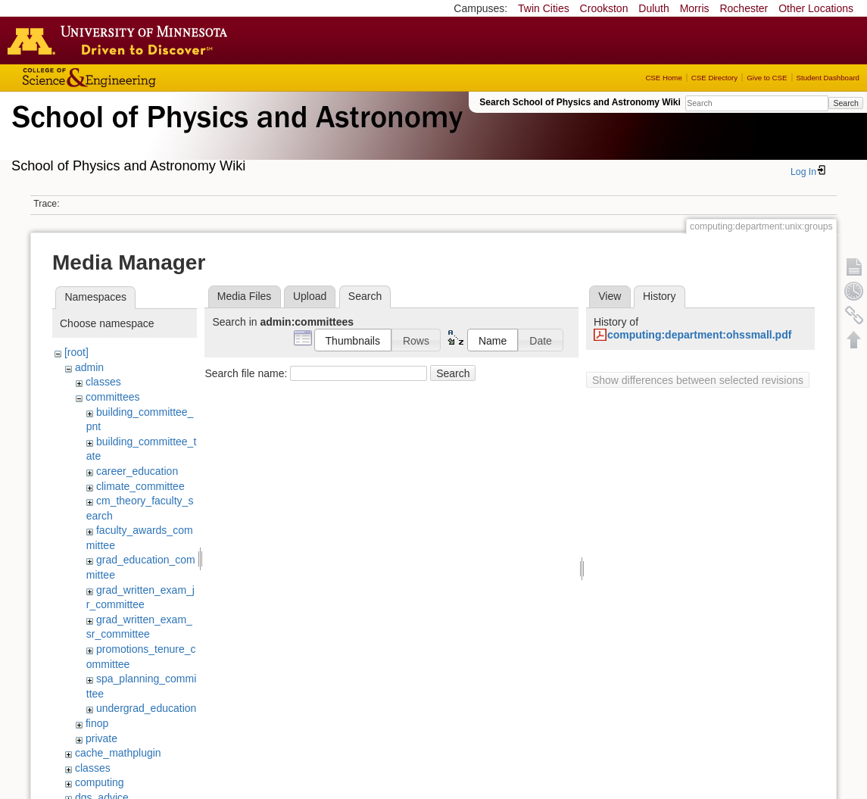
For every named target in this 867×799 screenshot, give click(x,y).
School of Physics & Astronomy (234, 135)
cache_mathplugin (118, 753)
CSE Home (663, 77)
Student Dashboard (828, 77)
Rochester (743, 8)
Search (845, 103)
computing (99, 782)
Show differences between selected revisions (697, 380)
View (609, 296)
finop (97, 723)
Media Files (244, 296)
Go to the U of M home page (121, 40)
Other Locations (815, 8)
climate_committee (140, 486)
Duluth (653, 8)
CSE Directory (714, 77)
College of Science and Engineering (136, 77)
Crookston (604, 8)
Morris (695, 8)
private (101, 738)
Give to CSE (767, 77)
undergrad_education (146, 708)
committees (113, 397)
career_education (137, 471)
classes (103, 382)
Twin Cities (543, 8)
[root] (76, 352)
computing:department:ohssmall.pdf (699, 335)
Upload (309, 296)
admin (89, 367)
